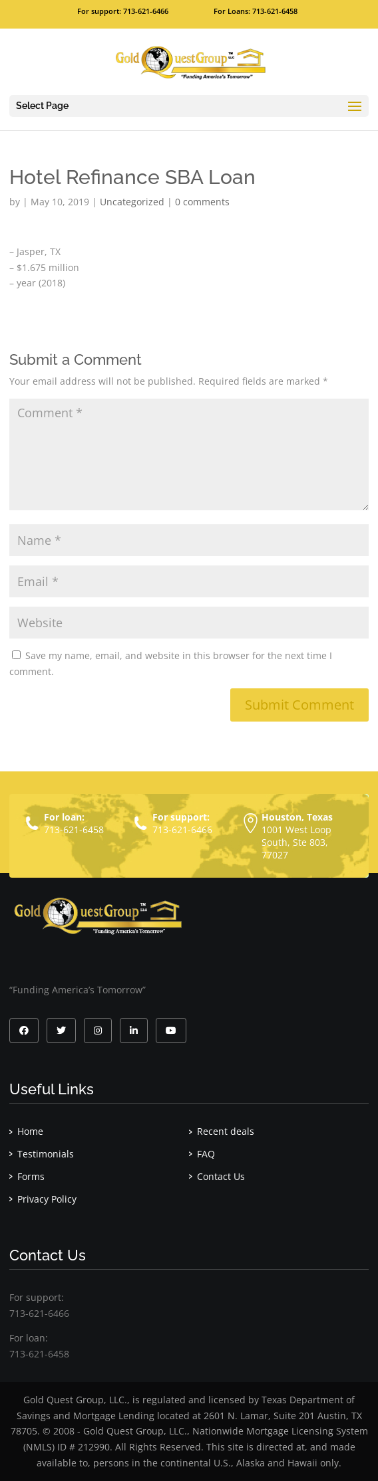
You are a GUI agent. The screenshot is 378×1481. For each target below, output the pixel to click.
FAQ (206, 1153)
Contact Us (221, 1176)
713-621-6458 (74, 829)
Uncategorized (132, 201)
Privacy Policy (47, 1199)
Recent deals (225, 1131)
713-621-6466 (182, 829)
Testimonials (45, 1153)
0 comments (202, 201)
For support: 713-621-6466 (122, 11)
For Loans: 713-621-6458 (255, 11)
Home (30, 1131)
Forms (31, 1176)
